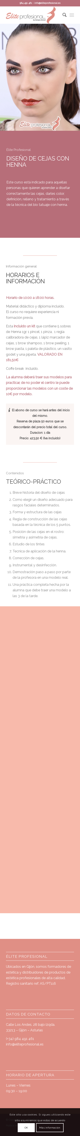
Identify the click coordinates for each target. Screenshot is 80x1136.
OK (26, 1127)
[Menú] (72, 15)
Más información (49, 1127)
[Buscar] (62, 15)
